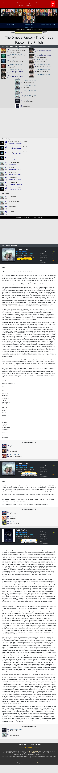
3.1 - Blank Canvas (14, 523)
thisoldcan (28, 538)
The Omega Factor (28, 101)
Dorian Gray (12, 521)
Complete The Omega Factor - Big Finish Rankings (29, 217)
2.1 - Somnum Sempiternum (44, 76)
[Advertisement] (29, 125)
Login (17, 29)
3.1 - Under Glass (41, 57)
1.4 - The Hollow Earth (28, 82)
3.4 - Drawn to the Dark (15, 72)
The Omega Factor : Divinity (16, 61)
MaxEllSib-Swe (29, 257)
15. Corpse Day (14, 451)
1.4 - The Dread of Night (16, 456)
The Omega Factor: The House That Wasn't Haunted (21, 141)
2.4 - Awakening (41, 61)
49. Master (12, 446)
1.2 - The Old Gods (28, 92)
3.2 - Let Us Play (41, 52)
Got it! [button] (53, 4)
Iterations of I (13, 518)
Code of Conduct (36, 744)
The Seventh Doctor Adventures (16, 454)
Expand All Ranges (26, 29)
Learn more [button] (28, 5)
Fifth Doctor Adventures (15, 517)
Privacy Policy (22, 744)
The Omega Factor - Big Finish (16, 48)
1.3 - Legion (26, 87)
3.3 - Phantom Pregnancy (16, 78)
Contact (39, 762)
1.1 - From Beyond (28, 97)
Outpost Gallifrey (38, 29)
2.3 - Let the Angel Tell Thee (44, 66)
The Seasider (28, 471)
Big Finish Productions (32, 751)
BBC (33, 753)
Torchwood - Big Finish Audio (16, 450)
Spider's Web (26, 106)
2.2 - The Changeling (42, 71)
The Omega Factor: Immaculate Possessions (19, 157)
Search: (13, 32)
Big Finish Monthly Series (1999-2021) (18, 445)
